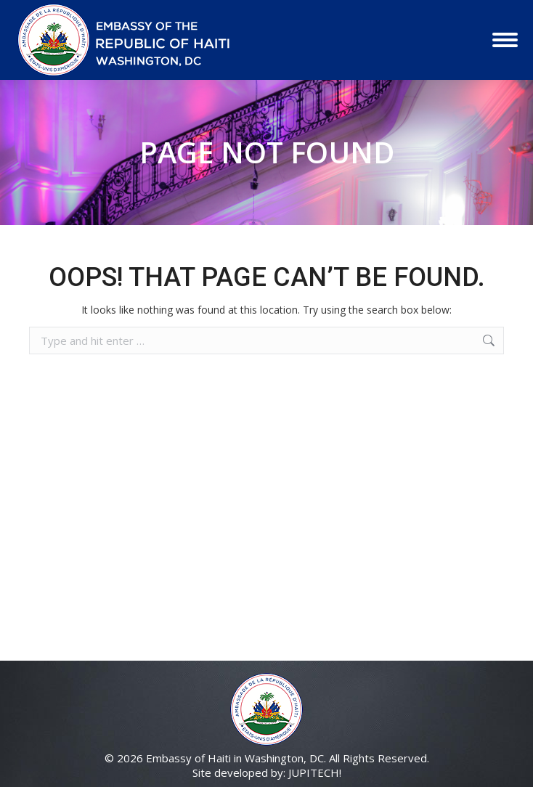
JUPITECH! (314, 772)
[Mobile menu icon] (505, 40)
